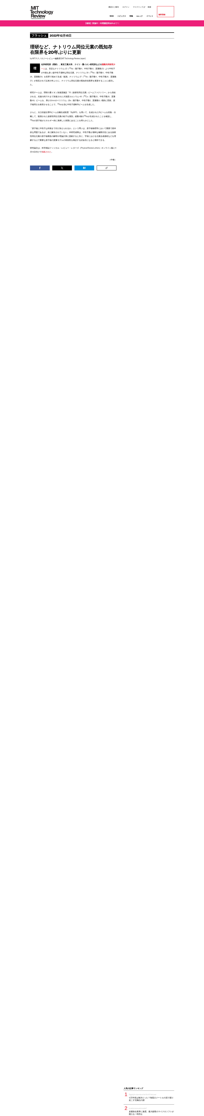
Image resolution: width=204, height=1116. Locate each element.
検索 (149, 7)
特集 (131, 16)
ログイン (125, 7)
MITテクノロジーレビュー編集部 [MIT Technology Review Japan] (59, 58)
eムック (140, 16)
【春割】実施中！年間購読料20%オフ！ (102, 23)
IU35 (112, 16)
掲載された (46, 152)
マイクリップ (138, 7)
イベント (149, 16)
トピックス (121, 16)
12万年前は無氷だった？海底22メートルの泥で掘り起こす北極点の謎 (151, 1097)
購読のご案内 (114, 7)
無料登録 (161, 15)
